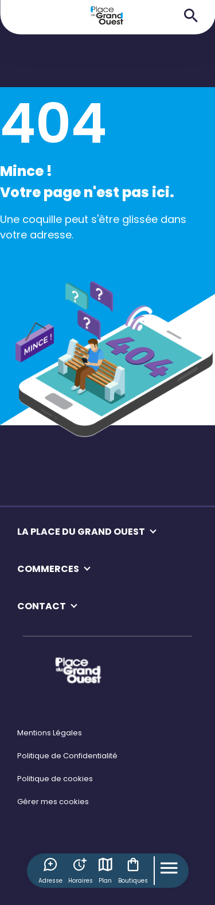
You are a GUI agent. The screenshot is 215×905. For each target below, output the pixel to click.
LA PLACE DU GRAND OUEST (81, 531)
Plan (105, 870)
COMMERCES (48, 568)
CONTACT (41, 606)
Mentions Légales (49, 732)
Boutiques (133, 870)
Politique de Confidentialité (67, 755)
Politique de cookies (55, 778)
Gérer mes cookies (53, 801)
